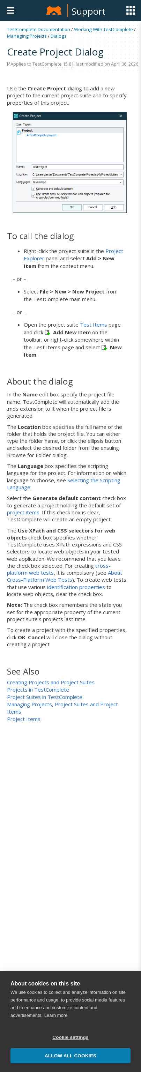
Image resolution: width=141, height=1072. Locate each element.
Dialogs (59, 36)
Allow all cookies (70, 1057)
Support (88, 11)
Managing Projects (27, 36)
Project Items (23, 718)
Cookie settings (70, 1039)
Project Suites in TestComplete (44, 696)
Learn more (55, 1017)
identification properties (76, 586)
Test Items (93, 324)
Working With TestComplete (103, 29)
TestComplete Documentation (38, 29)
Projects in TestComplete (38, 689)
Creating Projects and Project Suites (51, 682)
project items (23, 512)
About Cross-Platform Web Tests (64, 576)
